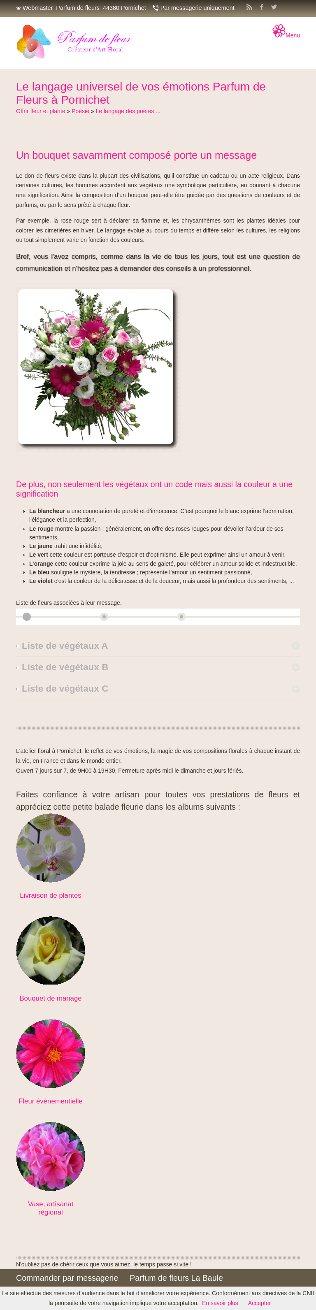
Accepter (259, 1303)
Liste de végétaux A (65, 646)
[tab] (158, 646)
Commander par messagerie (67, 1277)
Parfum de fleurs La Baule (176, 1277)
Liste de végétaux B (65, 667)
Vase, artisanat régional (51, 1208)
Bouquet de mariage (50, 998)
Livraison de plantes (50, 895)
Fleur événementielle (51, 1101)
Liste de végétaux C (65, 688)
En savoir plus (220, 1303)
